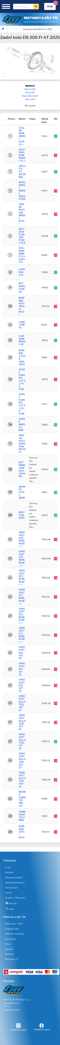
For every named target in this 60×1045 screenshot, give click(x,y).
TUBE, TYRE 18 (22, 325)
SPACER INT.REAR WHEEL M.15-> (22, 214)
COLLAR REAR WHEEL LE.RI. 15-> (22, 136)
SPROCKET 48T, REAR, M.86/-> (22, 539)
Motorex (9, 954)
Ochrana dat (11, 887)
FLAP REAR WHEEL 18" (22, 340)
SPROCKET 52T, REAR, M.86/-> (22, 615)
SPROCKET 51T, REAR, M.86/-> (22, 596)
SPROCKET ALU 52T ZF (22, 685)
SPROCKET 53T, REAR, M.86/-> (22, 634)
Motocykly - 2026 (14, 923)
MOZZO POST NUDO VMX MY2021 (22, 443)
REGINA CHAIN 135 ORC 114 (22, 798)
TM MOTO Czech (18, 1027)
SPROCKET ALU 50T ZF (22, 653)
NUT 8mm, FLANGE (22, 287)
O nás (8, 867)
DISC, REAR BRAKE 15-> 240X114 (22, 254)
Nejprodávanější (30, 95)
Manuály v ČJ (11, 959)
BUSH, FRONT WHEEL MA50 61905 (22, 190)
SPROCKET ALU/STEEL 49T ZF (22, 779)
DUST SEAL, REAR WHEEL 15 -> (22, 155)
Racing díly (10, 938)
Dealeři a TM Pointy (15, 897)
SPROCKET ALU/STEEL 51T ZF (22, 741)
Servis (8, 892)
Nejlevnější (30, 89)
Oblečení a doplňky (14, 933)
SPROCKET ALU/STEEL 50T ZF (22, 722)
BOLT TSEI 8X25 (22, 515)
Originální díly (12, 928)
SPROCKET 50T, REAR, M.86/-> (22, 577)
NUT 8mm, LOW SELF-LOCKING (22, 469)
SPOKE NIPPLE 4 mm (22, 424)
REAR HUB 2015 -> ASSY (22, 832)
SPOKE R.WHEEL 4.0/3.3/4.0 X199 (22, 404)
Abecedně (30, 99)
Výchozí (30, 85)
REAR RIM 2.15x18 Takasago (22, 357)
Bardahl (9, 949)
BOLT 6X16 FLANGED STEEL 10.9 (22, 235)
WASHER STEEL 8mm (22, 492)
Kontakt (9, 872)
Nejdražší (30, 92)
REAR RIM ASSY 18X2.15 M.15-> (22, 306)
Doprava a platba (14, 877)
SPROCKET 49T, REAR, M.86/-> (22, 558)
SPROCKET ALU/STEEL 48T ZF (22, 703)
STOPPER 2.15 (22, 272)
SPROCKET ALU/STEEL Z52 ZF (22, 760)
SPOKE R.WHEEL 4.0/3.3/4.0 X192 (22, 379)
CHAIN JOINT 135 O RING (22, 815)
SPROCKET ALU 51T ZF (22, 669)
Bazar (8, 943)
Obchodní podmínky (15, 882)
